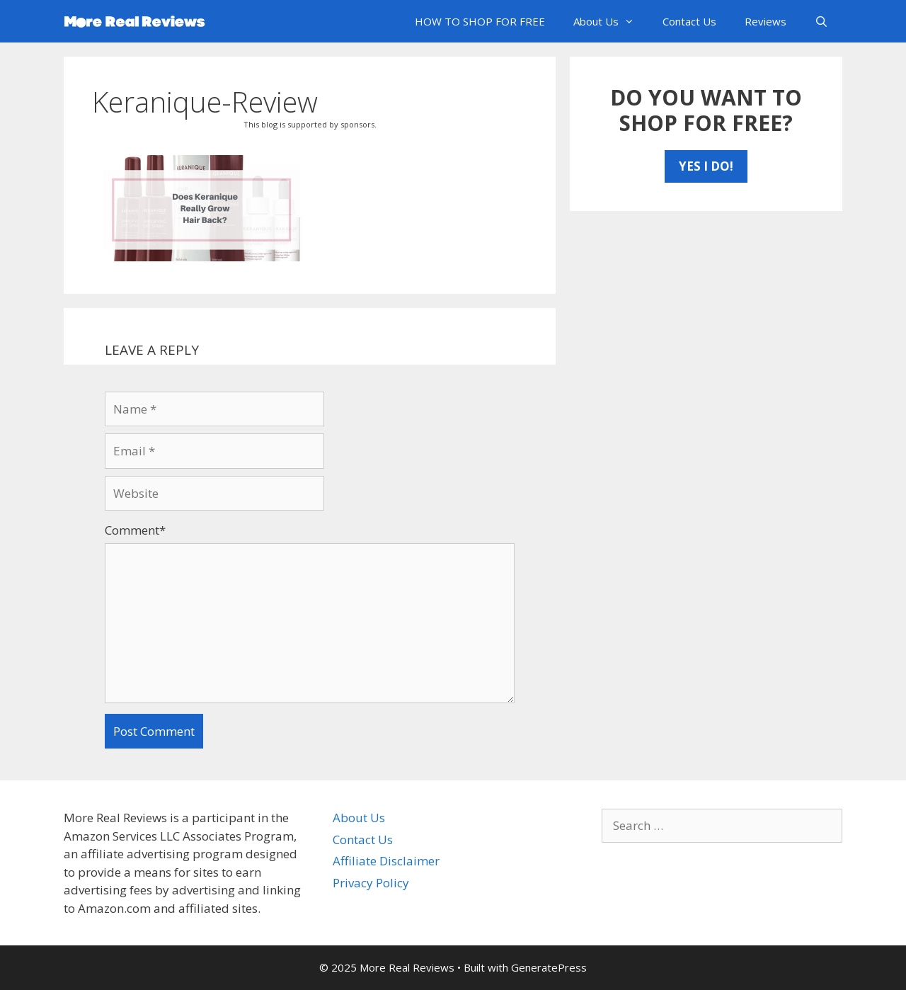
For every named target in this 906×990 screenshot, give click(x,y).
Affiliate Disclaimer (386, 861)
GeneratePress (549, 967)
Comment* (135, 530)
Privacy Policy (371, 883)
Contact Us (689, 21)
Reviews (765, 21)
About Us (610, 21)
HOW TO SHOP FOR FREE (480, 21)
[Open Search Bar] (821, 21)
